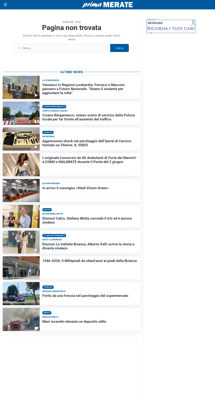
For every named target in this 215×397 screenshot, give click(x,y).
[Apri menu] (5, 5)
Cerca (119, 48)
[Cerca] (62, 48)
